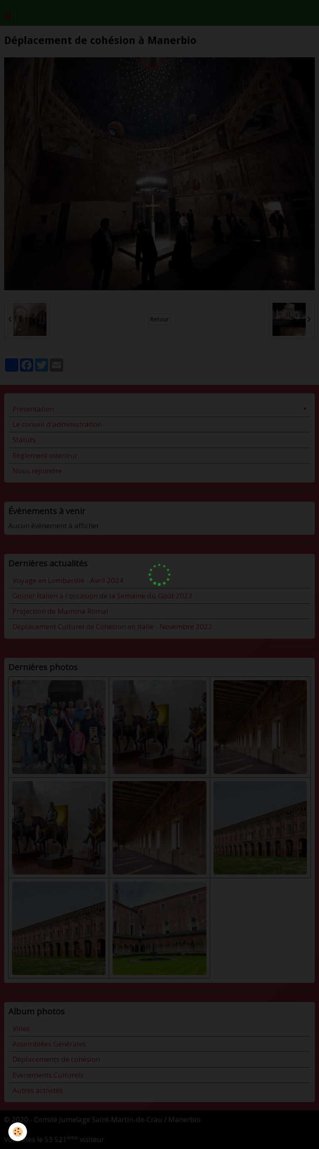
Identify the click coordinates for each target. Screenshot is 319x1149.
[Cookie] (17, 1131)
